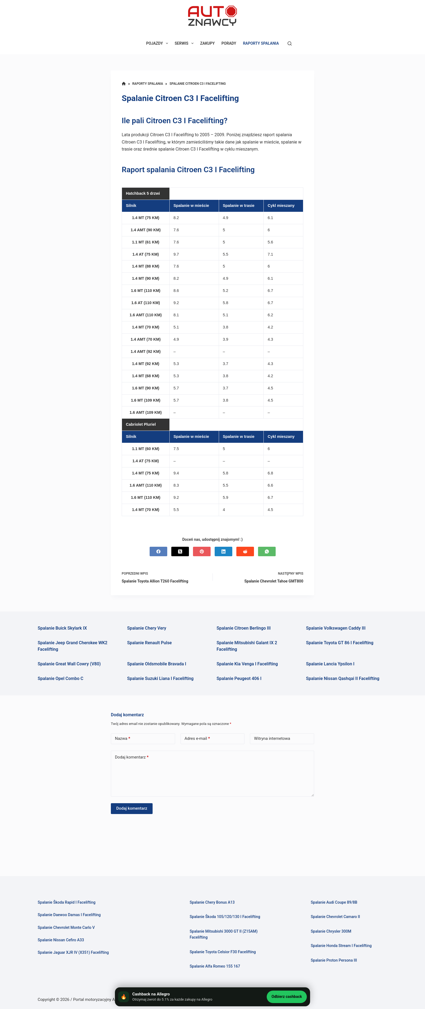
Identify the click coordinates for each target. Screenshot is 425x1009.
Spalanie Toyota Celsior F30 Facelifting (225, 951)
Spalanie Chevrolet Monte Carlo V (68, 927)
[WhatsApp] (267, 551)
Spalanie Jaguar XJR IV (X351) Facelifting (76, 952)
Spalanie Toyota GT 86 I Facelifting (340, 642)
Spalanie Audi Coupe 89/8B (335, 902)
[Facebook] (158, 551)
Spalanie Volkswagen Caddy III (336, 628)
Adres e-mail (197, 738)
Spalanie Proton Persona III (335, 960)
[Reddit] (245, 551)
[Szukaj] (290, 43)
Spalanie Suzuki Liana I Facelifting (160, 678)
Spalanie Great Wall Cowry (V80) (69, 663)
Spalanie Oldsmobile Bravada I (156, 663)
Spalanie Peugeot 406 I (239, 678)
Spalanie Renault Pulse (149, 642)
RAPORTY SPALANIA (261, 43)
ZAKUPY (207, 43)
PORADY (228, 43)
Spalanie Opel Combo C (60, 678)
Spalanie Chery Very (146, 628)
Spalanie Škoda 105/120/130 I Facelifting (227, 916)
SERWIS (185, 43)
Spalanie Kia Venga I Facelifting (247, 663)
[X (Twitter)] (180, 551)
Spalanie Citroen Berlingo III (244, 628)
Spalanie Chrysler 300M (332, 931)
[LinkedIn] (223, 551)
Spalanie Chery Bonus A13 (214, 902)
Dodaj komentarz (132, 757)
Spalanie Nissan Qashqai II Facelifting (342, 678)
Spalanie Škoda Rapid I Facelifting (68, 902)
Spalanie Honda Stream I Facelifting (343, 945)
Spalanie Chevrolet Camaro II (337, 916)
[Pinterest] (202, 551)
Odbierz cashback (287, 996)
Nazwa (122, 738)
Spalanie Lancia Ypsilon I (330, 663)
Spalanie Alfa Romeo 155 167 (216, 966)
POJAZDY (158, 43)
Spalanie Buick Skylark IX (62, 628)
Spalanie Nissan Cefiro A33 (62, 940)
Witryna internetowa (272, 738)
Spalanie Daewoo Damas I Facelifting (71, 914)
